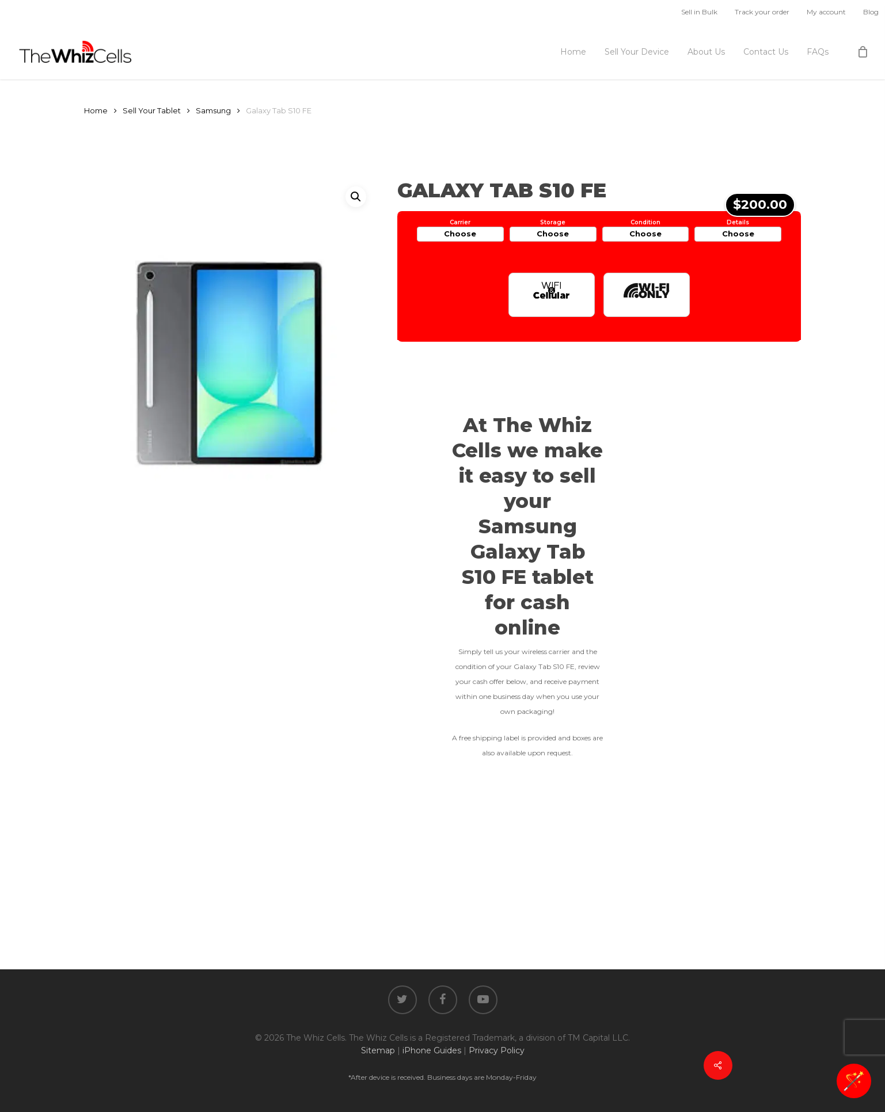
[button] (355, 196)
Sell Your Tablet (152, 110)
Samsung (213, 110)
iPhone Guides (431, 1050)
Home (96, 110)
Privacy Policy (497, 1050)
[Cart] (862, 51)
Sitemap (378, 1050)
